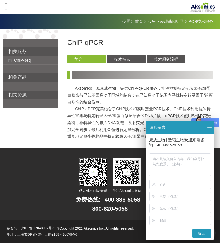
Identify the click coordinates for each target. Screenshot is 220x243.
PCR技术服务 (200, 21)
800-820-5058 (110, 209)
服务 (152, 21)
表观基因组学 (172, 21)
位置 (126, 21)
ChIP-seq (22, 60)
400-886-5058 (122, 199)
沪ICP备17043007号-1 (38, 228)
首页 (139, 21)
